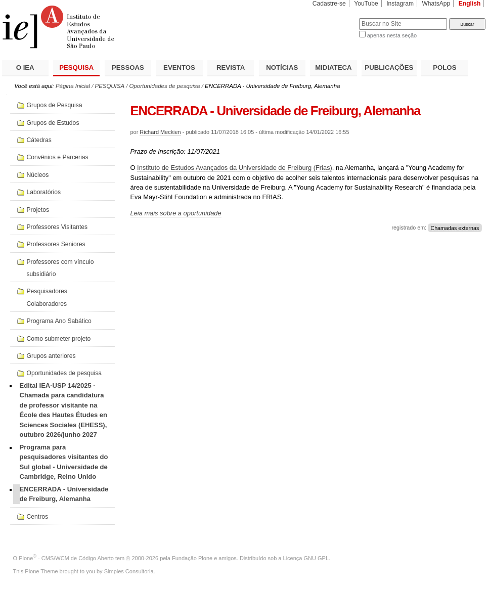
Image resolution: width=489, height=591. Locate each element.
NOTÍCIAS (282, 67)
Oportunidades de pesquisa (164, 86)
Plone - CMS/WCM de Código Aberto (66, 558)
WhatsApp (436, 3)
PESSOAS (128, 67)
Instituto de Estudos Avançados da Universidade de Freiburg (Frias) (234, 167)
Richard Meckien (160, 132)
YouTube (366, 3)
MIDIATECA (333, 67)
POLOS (444, 67)
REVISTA (230, 67)
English (470, 3)
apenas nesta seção (392, 35)
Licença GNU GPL (306, 558)
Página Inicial (73, 86)
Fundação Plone (192, 558)
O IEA (25, 67)
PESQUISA (76, 67)
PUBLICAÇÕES (389, 67)
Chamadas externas (454, 227)
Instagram (400, 3)
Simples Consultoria (129, 571)
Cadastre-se (329, 3)
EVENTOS (179, 67)
